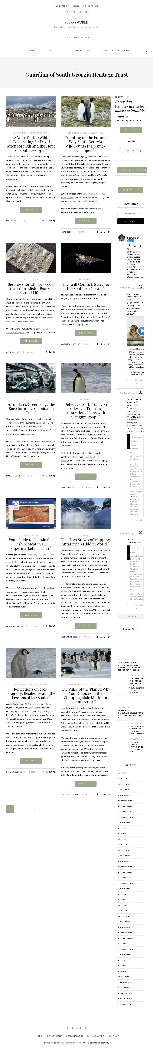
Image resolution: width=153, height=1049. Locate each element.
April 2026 (122, 778)
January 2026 (123, 795)
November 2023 (124, 938)
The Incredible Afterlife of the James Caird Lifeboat (136, 730)
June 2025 (121, 833)
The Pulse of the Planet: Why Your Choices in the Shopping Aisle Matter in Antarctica (85, 695)
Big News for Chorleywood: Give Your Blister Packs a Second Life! (31, 288)
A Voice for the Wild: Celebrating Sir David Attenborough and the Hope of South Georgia (31, 144)
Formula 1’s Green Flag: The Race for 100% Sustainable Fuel (31, 408)
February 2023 (124, 982)
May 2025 (121, 839)
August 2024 (123, 889)
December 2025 (124, 800)
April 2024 (122, 911)
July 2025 (121, 828)
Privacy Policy (50, 1042)
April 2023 (122, 971)
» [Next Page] (34, 809)
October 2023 (124, 944)
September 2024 (125, 883)
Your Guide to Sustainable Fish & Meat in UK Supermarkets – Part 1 (31, 544)
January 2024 (123, 927)
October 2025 (124, 811)
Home (22, 51)
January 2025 (123, 861)
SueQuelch (125, 287)
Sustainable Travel (58, 51)
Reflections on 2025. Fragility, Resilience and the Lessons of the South (31, 693)
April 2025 (122, 844)
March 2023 (123, 977)
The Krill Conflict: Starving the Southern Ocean (85, 286)
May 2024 (121, 905)
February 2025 (124, 855)
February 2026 (124, 789)
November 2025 (124, 806)
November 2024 (124, 872)
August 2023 (123, 955)
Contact (128, 51)
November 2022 (124, 999)
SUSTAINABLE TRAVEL (134, 170)
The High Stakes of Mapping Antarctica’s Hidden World (85, 542)
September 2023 (125, 949)
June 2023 (121, 966)
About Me (36, 51)
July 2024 (121, 894)
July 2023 (121, 960)
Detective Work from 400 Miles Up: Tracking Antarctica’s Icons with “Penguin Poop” (85, 411)
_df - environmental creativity (95, 1042)
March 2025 (123, 850)
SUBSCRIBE (76, 6)
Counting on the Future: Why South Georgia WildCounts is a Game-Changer (86, 144)
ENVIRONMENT (131, 190)
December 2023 (124, 933)
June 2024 (121, 900)
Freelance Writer (107, 51)
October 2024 (124, 877)
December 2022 (124, 993)
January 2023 (123, 988)
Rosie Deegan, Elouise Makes (40, 554)
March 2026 (123, 784)
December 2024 (124, 866)
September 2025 (125, 817)
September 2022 (125, 1004)
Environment (83, 51)
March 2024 (123, 916)
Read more (31, 210)
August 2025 (123, 822)
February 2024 (124, 922)
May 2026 (121, 773)
